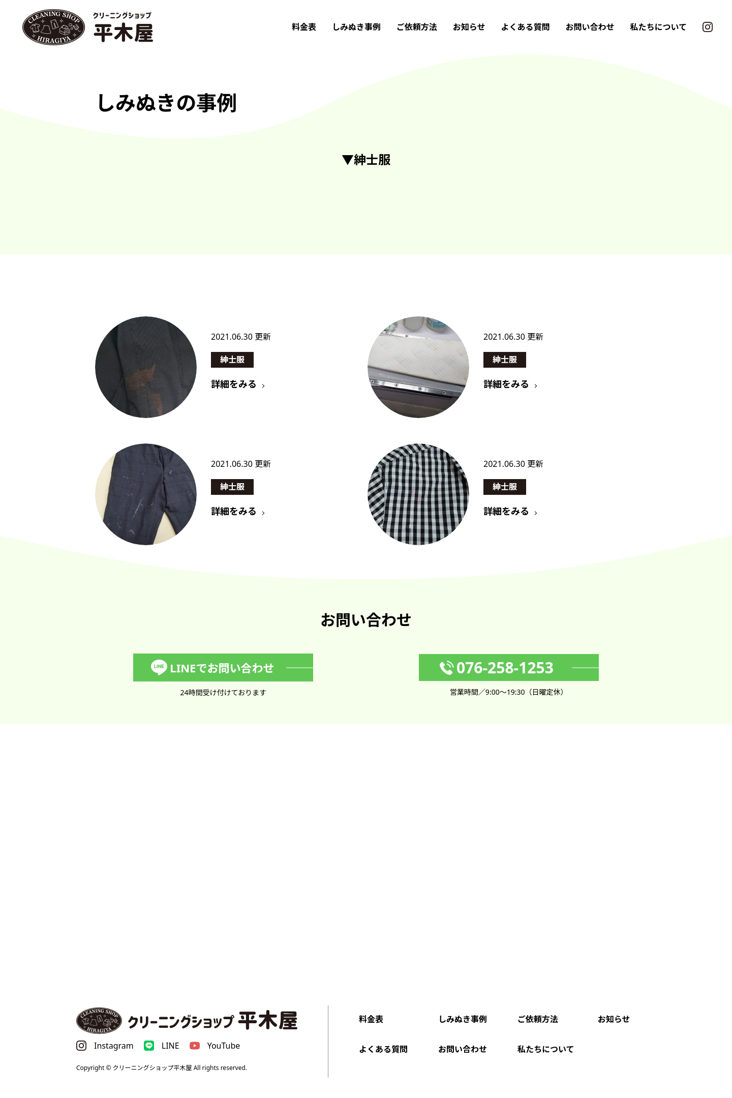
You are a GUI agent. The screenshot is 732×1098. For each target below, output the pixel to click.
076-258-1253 (497, 667)
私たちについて (658, 27)
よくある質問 (525, 27)
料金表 (304, 27)
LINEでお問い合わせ (212, 668)
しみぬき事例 (356, 27)
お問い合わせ (589, 27)
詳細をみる (234, 384)
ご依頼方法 (416, 27)
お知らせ (469, 27)
